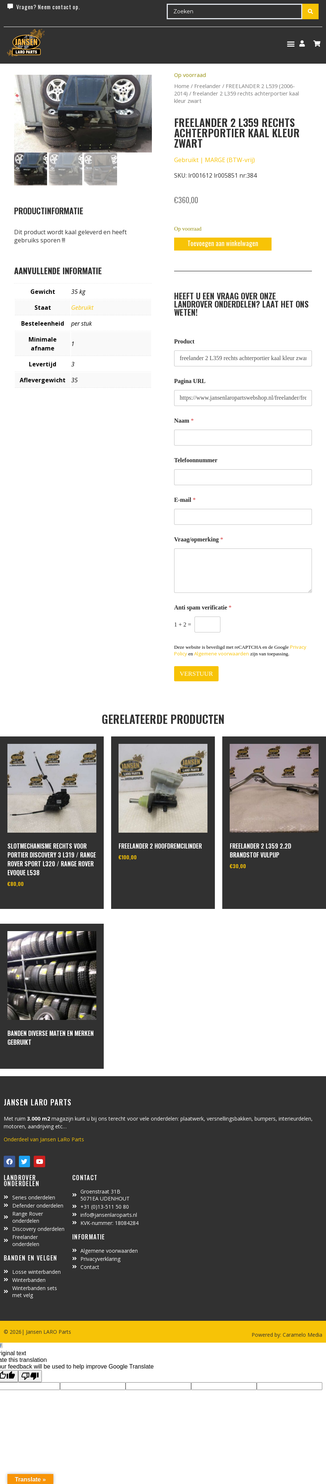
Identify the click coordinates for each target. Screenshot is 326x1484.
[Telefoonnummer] (243, 477)
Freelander (207, 86)
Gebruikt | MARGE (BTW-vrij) (214, 160)
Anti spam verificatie (203, 607)
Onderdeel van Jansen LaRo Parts (44, 1139)
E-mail (185, 500)
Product (184, 341)
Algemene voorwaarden (221, 653)
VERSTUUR (196, 673)
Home (181, 86)
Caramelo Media (301, 1334)
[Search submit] (310, 11)
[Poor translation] (30, 1376)
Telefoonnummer (195, 460)
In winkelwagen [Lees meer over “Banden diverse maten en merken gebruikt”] (35, 1062)
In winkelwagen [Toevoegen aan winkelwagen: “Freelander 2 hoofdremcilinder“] (146, 876)
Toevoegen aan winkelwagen (222, 243)
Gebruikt (82, 307)
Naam (184, 420)
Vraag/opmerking (198, 539)
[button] (291, 43)
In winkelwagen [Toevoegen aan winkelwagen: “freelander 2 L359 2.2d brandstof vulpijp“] (257, 885)
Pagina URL (190, 381)
